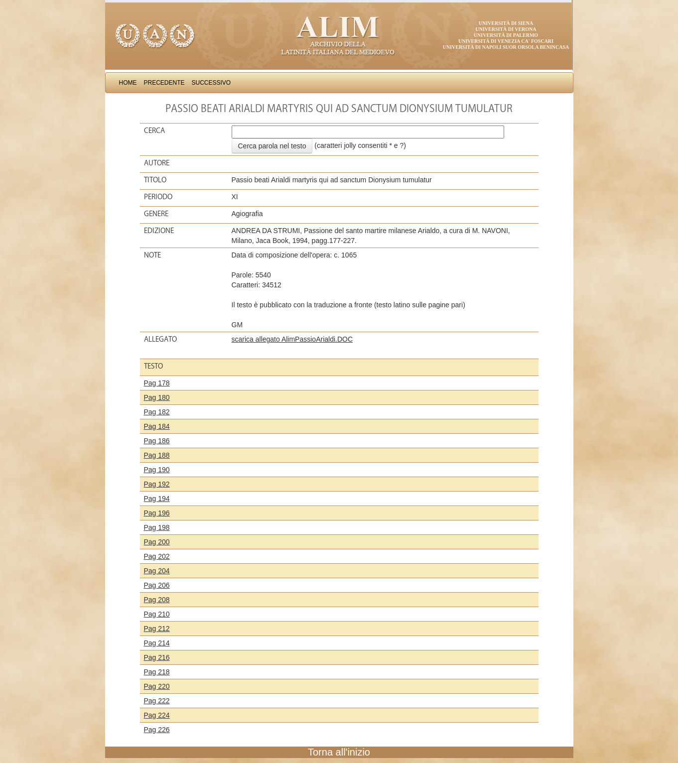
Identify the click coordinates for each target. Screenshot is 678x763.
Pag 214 (157, 643)
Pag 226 (157, 730)
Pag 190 (157, 470)
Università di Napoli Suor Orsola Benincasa (506, 47)
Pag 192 (157, 484)
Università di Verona (505, 29)
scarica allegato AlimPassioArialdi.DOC (292, 339)
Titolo (155, 179)
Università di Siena (506, 23)
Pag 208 (157, 600)
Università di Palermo (506, 35)
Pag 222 (157, 701)
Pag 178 (157, 383)
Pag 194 (157, 499)
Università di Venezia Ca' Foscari (505, 41)
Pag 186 (157, 441)
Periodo (158, 196)
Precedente (164, 82)
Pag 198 (157, 527)
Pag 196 (157, 513)
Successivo (211, 82)
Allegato (160, 339)
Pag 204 (157, 571)
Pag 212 (157, 629)
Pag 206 (157, 585)
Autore (156, 162)
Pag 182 (157, 412)
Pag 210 (157, 614)
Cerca (154, 130)
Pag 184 (157, 426)
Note (152, 255)
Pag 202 (157, 556)
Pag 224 (157, 715)
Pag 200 (157, 542)
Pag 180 (157, 397)
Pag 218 (157, 672)
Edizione (159, 230)
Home (128, 82)
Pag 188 (157, 455)
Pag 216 (157, 657)
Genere (156, 213)
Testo (153, 366)
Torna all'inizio (339, 752)
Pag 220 (157, 686)
